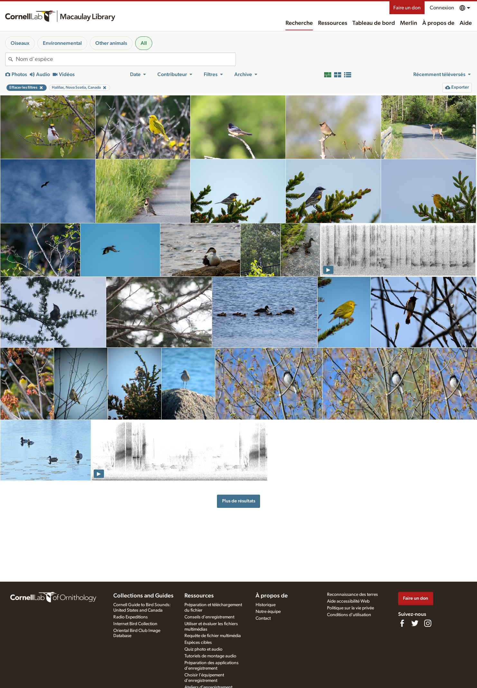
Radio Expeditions (130, 617)
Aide (466, 23)
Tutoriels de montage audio (210, 656)
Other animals (111, 43)
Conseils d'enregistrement (209, 617)
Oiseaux (20, 43)
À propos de (438, 23)
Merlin (408, 23)
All (144, 43)
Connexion (442, 7)
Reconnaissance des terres (352, 594)
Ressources (332, 23)
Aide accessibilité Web (348, 601)
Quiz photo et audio (203, 649)
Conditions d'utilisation (349, 615)
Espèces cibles (198, 642)
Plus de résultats (238, 501)
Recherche (299, 23)
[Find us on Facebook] (402, 623)
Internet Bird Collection (135, 624)
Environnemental (62, 43)
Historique (266, 605)
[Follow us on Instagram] (428, 623)
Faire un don (407, 7)
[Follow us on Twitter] (415, 623)
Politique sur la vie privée (350, 608)
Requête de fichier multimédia (212, 636)
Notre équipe (268, 611)
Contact (263, 618)
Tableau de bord (373, 23)
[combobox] (126, 59)
